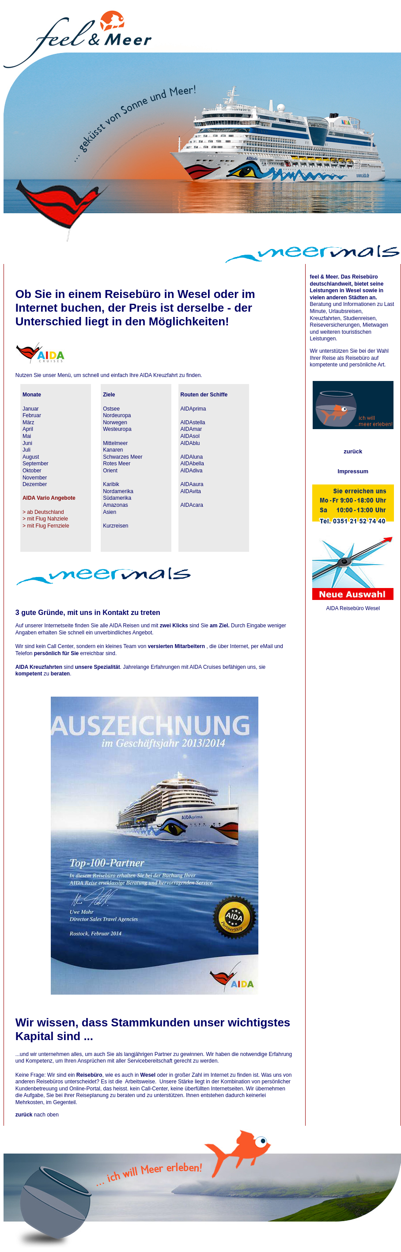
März (28, 422)
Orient (110, 471)
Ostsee (111, 409)
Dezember (35, 484)
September (36, 463)
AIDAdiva (192, 471)
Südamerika (117, 498)
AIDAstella (193, 422)
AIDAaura (192, 484)
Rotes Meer (116, 463)
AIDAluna (192, 457)
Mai (27, 436)
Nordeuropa (117, 415)
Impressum (353, 471)
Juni (27, 443)
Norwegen (115, 422)
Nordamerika (118, 491)
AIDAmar (191, 429)
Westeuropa (117, 429)
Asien (109, 512)
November (35, 478)
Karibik (111, 484)
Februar (32, 415)
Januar (31, 409)
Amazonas (115, 505)
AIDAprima (193, 409)
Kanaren (113, 450)
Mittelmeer (115, 443)
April (28, 429)
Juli (26, 450)
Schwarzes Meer (122, 457)
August (31, 457)
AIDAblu (190, 443)
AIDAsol (190, 436)
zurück (353, 451)
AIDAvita (191, 491)
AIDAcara (192, 505)
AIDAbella (192, 463)
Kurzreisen (115, 526)
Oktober (32, 471)
